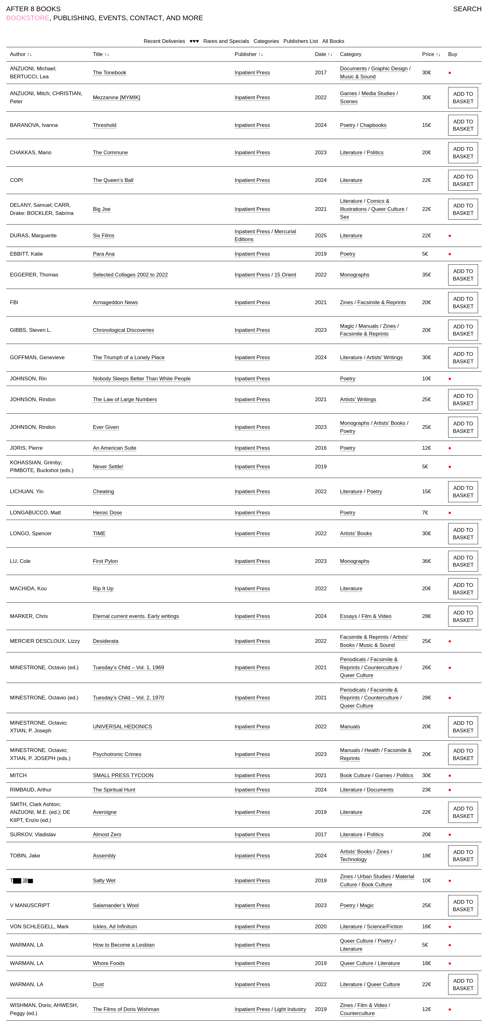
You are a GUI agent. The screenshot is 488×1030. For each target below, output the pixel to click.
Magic (347, 326)
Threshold (104, 125)
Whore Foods (108, 963)
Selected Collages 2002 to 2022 (130, 275)
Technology (353, 859)
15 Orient (285, 275)
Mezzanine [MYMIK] (116, 97)
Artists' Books (389, 423)
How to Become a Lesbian (123, 945)
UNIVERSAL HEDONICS (122, 727)
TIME (99, 533)
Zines (346, 302)
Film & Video (377, 616)
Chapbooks (373, 125)
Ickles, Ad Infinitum (115, 927)
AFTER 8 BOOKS (33, 9)
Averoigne (104, 812)
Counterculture (381, 667)
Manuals (368, 326)
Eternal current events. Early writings (136, 616)
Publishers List (301, 41)
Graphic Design (389, 69)
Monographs (355, 275)
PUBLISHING (74, 18)
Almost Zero (107, 834)
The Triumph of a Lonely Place (129, 357)
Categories (266, 41)
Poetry (347, 125)
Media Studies (378, 93)
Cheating (103, 491)
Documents (353, 69)
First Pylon (105, 561)
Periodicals (353, 659)
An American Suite (114, 448)
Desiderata (105, 641)
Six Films (103, 236)
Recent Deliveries (164, 41)
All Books (333, 41)
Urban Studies (374, 876)
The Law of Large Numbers (125, 399)
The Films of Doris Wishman (126, 1009)
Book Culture (355, 775)
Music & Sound (358, 77)
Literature (351, 152)
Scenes (349, 101)
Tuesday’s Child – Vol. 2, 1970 (128, 698)
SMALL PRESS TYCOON (123, 775)
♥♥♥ (194, 41)
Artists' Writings (385, 357)
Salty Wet (104, 881)
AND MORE (184, 18)
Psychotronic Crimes (117, 754)
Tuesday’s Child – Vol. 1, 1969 (128, 667)
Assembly (104, 856)
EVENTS (112, 18)
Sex (344, 217)
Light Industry (290, 1009)
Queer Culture (388, 209)
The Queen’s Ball (113, 180)
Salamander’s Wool (115, 905)
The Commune (110, 152)
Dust (98, 984)
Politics (375, 152)
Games (348, 93)
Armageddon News (115, 302)
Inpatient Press (252, 73)
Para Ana (104, 254)
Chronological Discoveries (123, 330)
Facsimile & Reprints (381, 302)
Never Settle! (108, 467)
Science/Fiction (385, 927)
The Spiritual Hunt (114, 790)
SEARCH (467, 9)
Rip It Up (103, 589)
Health (372, 750)
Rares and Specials (226, 41)
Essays (348, 616)
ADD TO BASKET (463, 97)
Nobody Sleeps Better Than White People (141, 379)
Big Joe (101, 209)
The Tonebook (109, 73)
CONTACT (146, 18)
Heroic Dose (107, 513)
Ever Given (106, 427)
